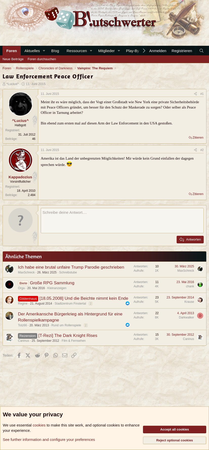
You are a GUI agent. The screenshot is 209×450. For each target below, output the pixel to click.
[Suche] (201, 50)
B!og (55, 51)
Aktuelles (32, 51)
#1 (202, 94)
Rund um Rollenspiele (66, 325)
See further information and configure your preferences (49, 439)
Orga (21, 288)
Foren (11, 51)
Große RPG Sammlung (52, 283)
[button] (43, 50)
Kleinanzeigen (56, 288)
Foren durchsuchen (42, 59)
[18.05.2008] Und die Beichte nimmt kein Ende (83, 298)
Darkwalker (186, 317)
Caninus (23, 340)
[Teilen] (195, 94)
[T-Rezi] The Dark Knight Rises (67, 335)
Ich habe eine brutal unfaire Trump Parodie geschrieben (71, 267)
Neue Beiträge (13, 59)
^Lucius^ (12, 84)
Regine (23, 303)
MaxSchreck (26, 272)
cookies (39, 425)
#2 (202, 150)
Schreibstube (68, 272)
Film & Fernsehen (74, 340)
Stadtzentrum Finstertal (70, 303)
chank (190, 286)
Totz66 (22, 325)
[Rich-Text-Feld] (122, 220)
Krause (189, 302)
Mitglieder (106, 51)
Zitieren (198, 137)
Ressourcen (77, 51)
